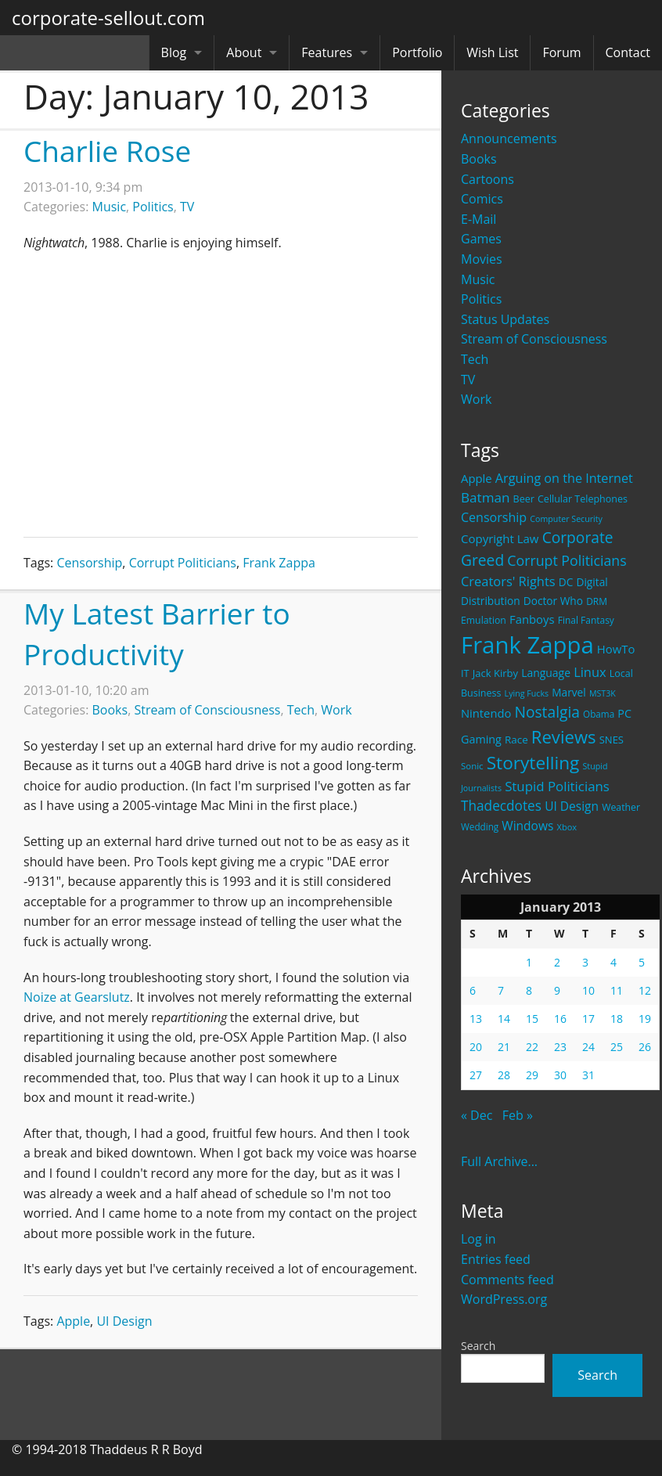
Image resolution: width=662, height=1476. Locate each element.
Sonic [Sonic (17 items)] (472, 766)
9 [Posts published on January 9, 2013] (557, 990)
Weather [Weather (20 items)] (621, 807)
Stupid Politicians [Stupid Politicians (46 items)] (557, 786)
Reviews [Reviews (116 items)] (563, 736)
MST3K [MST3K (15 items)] (602, 693)
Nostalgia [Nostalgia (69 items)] (546, 711)
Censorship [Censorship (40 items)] (494, 517)
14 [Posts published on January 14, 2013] (504, 1018)
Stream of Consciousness (534, 338)
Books (479, 158)
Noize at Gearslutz (76, 997)
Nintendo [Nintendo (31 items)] (486, 713)
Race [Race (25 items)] (516, 740)
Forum (561, 52)
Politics (481, 299)
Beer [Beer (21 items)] (523, 499)
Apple (73, 1321)
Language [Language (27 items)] (545, 672)
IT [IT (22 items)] (465, 673)
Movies (481, 259)
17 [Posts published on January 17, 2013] (588, 1018)
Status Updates (505, 319)
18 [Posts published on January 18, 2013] (616, 1018)
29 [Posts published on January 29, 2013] (532, 1074)
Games (481, 238)
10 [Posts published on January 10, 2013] (588, 990)
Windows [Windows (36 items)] (527, 825)
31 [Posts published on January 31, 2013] (588, 1074)
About (243, 52)
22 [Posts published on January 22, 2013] (532, 1046)
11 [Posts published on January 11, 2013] (616, 990)
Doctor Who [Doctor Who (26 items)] (553, 600)
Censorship (89, 562)
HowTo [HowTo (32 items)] (616, 649)
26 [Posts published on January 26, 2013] (645, 1046)
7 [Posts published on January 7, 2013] (501, 990)
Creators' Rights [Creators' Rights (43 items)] (508, 581)
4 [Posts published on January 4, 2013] (613, 962)
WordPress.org (504, 1299)
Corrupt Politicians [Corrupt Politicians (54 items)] (566, 560)
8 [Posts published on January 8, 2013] (529, 990)
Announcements (509, 138)
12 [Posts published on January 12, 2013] (645, 990)
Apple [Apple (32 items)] (476, 478)
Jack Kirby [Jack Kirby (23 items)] (495, 673)
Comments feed (507, 1279)
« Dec (476, 1115)
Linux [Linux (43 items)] (590, 672)
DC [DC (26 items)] (566, 581)
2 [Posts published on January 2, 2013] (557, 962)
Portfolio (417, 52)
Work (476, 399)
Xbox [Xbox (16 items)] (567, 827)
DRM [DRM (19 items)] (596, 601)
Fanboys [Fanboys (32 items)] (532, 619)
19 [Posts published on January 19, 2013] (645, 1018)
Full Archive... (499, 1161)
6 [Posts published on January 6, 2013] (473, 990)
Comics (482, 198)
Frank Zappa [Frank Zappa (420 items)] (527, 645)
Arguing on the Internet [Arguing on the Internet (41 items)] (564, 478)
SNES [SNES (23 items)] (611, 740)
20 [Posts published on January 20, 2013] (476, 1046)
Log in (478, 1238)
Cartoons (487, 179)
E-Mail (478, 219)
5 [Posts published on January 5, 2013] (642, 962)
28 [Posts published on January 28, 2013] (504, 1074)
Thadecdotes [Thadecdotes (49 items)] (501, 806)
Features (326, 52)
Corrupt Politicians (182, 562)
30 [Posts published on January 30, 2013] (560, 1074)
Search (478, 1345)
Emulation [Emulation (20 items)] (483, 620)
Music (478, 279)
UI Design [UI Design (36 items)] (572, 806)
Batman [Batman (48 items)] (485, 497)
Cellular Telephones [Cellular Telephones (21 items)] (583, 499)
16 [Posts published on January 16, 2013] (560, 1018)
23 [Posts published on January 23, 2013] (560, 1046)
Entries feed (496, 1259)
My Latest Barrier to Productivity (156, 633)
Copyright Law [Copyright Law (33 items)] (499, 538)
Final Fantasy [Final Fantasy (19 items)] (586, 620)
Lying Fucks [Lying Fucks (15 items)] (527, 693)
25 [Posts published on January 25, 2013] (616, 1046)
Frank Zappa (279, 562)
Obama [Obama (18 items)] (598, 713)
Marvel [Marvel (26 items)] (569, 692)
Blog (174, 52)
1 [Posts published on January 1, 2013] (529, 962)
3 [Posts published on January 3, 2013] (585, 962)
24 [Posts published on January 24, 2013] (588, 1046)
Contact (628, 52)
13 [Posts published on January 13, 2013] (476, 1018)
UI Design (124, 1321)
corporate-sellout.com (108, 18)
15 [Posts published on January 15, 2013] (532, 1018)
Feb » (517, 1115)
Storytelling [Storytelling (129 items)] (533, 763)
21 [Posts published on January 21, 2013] (504, 1046)
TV (468, 379)
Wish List (492, 52)
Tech (474, 359)
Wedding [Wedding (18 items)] (479, 826)
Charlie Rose (107, 151)
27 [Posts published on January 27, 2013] (476, 1074)
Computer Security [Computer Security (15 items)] (566, 518)
